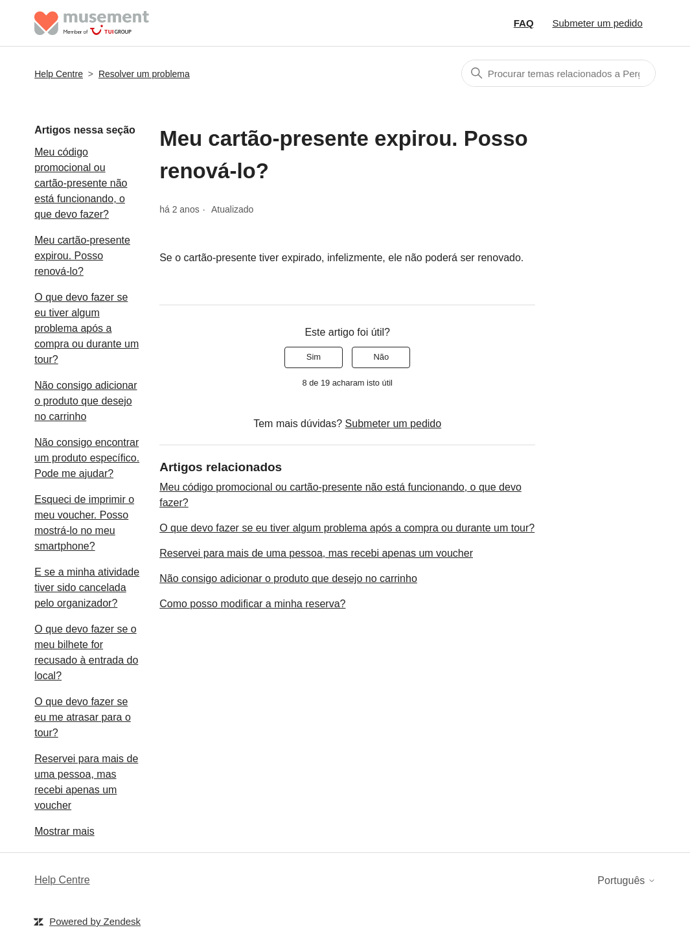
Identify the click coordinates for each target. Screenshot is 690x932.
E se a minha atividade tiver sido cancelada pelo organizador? (86, 587)
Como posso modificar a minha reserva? (252, 603)
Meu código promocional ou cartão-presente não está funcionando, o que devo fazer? (80, 183)
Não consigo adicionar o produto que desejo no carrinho (85, 401)
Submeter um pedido (598, 23)
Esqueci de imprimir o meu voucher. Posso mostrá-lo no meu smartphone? (84, 523)
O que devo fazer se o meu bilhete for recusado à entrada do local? (86, 652)
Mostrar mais (64, 831)
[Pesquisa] (558, 73)
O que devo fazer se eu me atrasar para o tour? (82, 717)
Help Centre (58, 74)
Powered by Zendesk (95, 921)
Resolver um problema (144, 74)
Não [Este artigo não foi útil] (381, 357)
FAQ (524, 23)
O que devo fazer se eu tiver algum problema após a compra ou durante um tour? (86, 328)
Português (626, 880)
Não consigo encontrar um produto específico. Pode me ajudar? (86, 458)
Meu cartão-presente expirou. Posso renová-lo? (82, 256)
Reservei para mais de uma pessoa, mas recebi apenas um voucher (86, 782)
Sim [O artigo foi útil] (313, 357)
